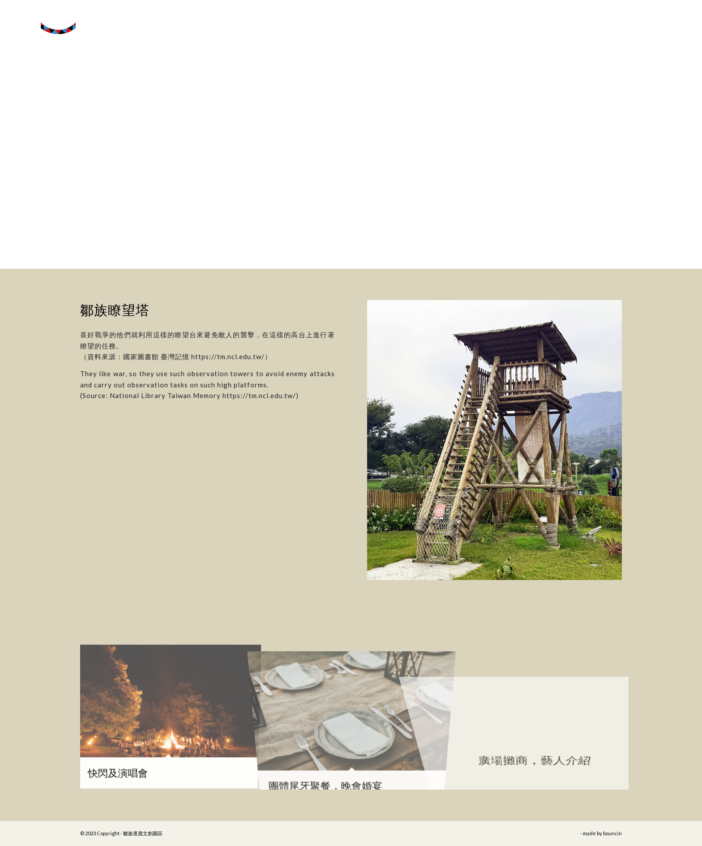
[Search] (664, 20)
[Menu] (683, 20)
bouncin (612, 833)
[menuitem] (664, 20)
